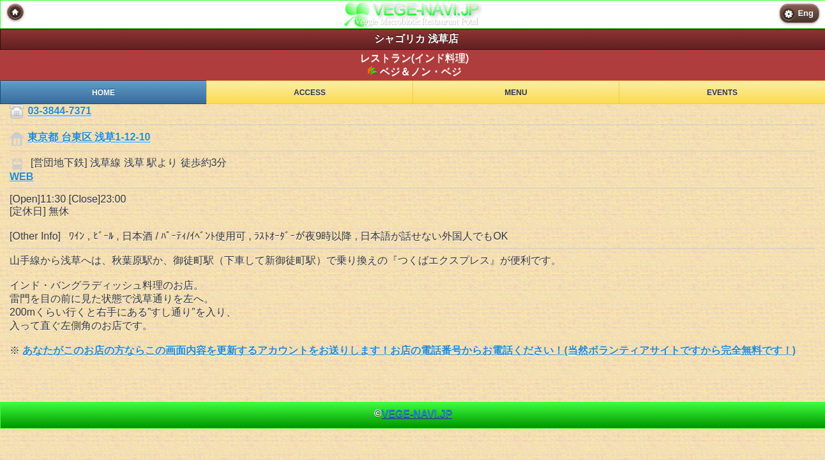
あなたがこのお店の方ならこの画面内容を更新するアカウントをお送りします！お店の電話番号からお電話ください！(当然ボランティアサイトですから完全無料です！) (409, 350)
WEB (21, 176)
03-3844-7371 (59, 111)
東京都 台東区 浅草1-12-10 (88, 137)
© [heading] (413, 413)
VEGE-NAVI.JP (416, 413)
